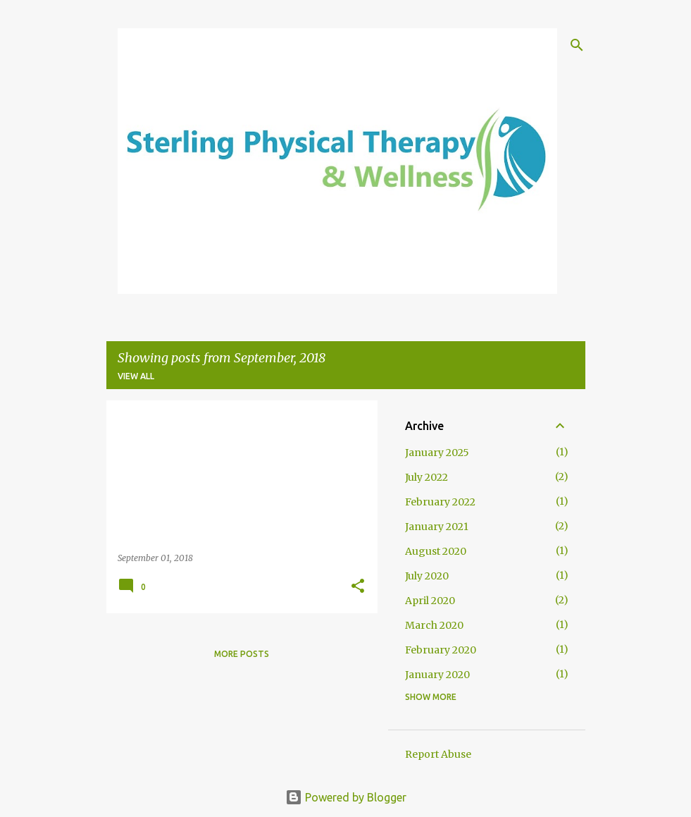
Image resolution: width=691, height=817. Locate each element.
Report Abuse (438, 754)
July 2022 (426, 477)
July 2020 (427, 576)
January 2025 (437, 452)
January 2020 (437, 674)
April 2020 (430, 600)
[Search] (576, 45)
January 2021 (436, 526)
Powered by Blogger (345, 797)
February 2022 (440, 502)
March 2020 (434, 625)
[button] (357, 586)
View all (136, 376)
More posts (241, 653)
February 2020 (440, 650)
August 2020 (435, 551)
